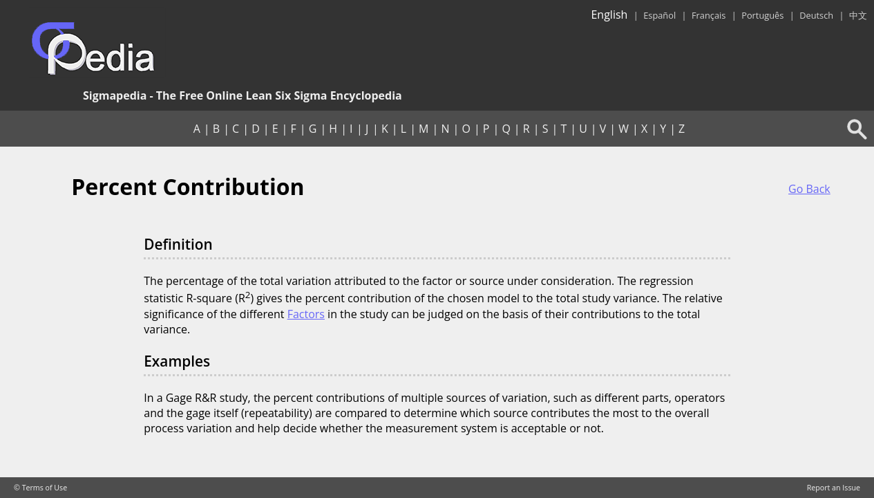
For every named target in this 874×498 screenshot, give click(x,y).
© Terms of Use (40, 487)
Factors (306, 314)
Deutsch (816, 15)
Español (659, 15)
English (609, 14)
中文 (858, 15)
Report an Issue (833, 487)
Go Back (809, 188)
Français (708, 15)
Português (762, 15)
